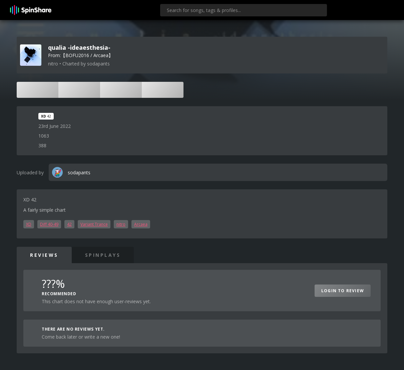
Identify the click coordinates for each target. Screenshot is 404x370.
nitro (120, 224)
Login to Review (342, 291)
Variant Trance (94, 224)
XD (28, 224)
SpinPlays (103, 255)
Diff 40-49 (49, 224)
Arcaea (140, 224)
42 (69, 224)
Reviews (44, 255)
